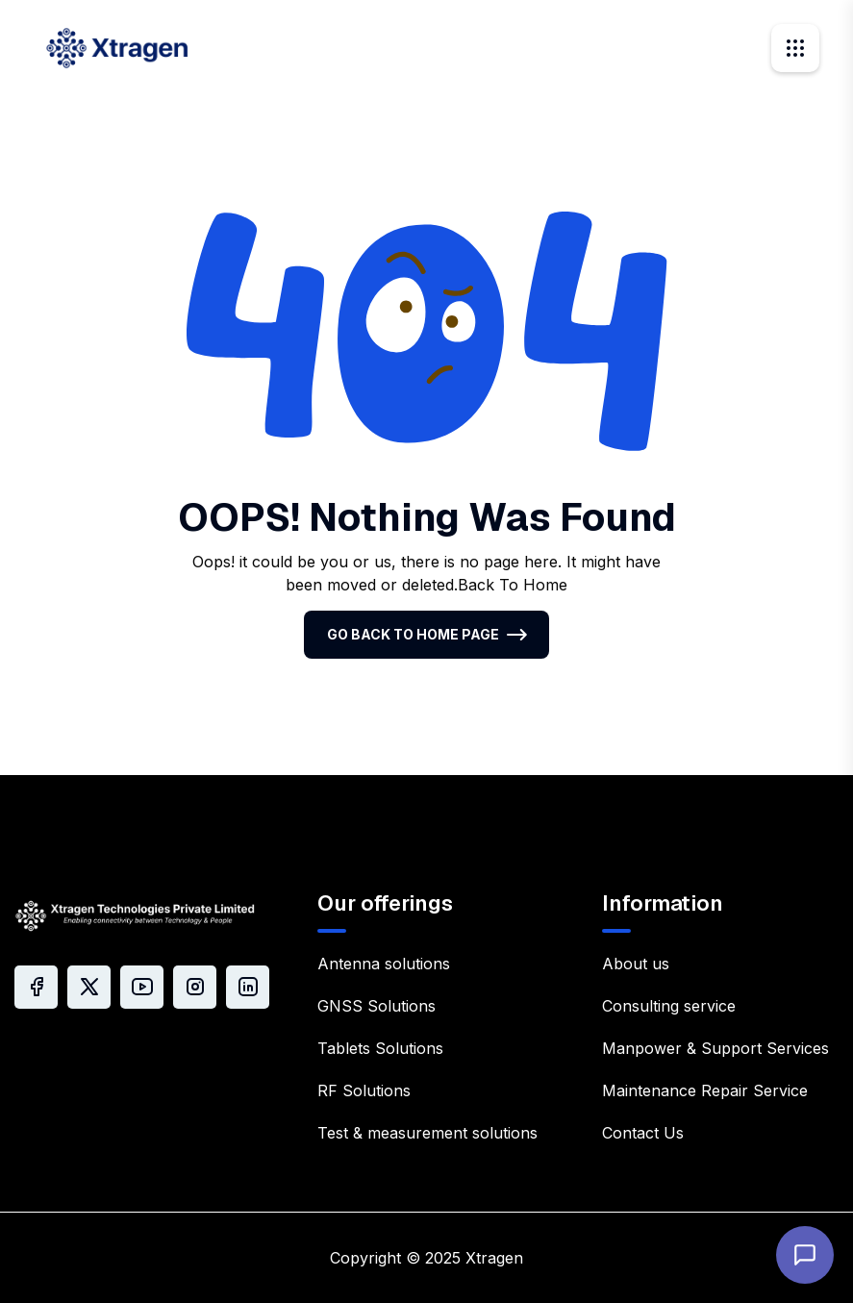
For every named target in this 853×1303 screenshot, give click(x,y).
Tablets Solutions (380, 1048)
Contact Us (643, 1132)
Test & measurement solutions (427, 1132)
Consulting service (669, 1005)
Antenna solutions (383, 963)
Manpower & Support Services (715, 1048)
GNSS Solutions (376, 1005)
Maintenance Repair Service (705, 1090)
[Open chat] (805, 1255)
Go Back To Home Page (413, 634)
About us (635, 963)
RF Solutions (364, 1090)
